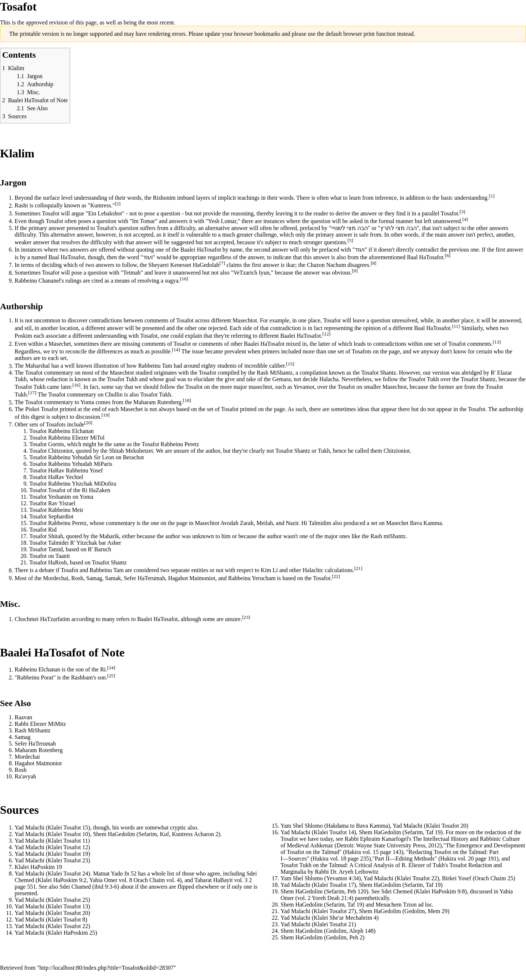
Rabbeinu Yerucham (252, 578)
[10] (184, 278)
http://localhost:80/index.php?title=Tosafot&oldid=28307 (106, 968)
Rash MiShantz (275, 372)
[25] (111, 675)
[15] (290, 364)
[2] (118, 203)
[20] (88, 422)
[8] (374, 263)
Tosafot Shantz (378, 372)
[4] (465, 219)
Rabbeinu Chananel (38, 280)
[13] (497, 342)
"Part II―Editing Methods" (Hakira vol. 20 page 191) (435, 858)
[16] (76, 385)
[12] (327, 334)
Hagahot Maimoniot (191, 578)
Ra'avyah (25, 776)
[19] (106, 415)
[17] (32, 392)
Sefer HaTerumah (144, 578)
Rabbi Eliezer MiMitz (40, 724)
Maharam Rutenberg (157, 402)
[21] (358, 568)
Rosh (61, 562)
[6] (448, 255)
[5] (350, 240)
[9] (355, 270)
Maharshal (37, 366)
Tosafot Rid (43, 529)
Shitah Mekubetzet (131, 451)
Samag (94, 578)
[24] (111, 667)
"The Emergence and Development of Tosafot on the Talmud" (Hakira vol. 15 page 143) (403, 848)
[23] (246, 617)
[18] (187, 400)
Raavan (23, 717)
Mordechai (55, 578)
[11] (456, 326)
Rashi (21, 206)
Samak (113, 578)
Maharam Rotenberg (39, 750)
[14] (176, 349)
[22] (336, 576)
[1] (492, 196)
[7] (222, 263)
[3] (462, 211)
